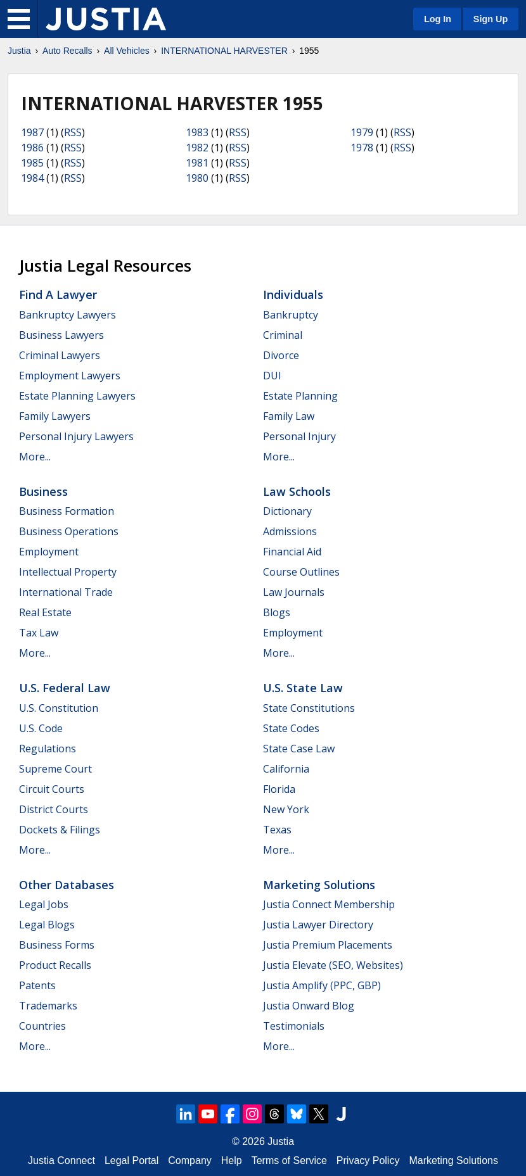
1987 (32, 132)
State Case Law (299, 749)
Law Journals (293, 592)
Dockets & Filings (59, 830)
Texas (277, 830)
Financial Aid (292, 552)
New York (286, 809)
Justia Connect (61, 1160)
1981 (197, 163)
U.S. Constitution (58, 708)
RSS (73, 132)
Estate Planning (300, 396)
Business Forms (56, 945)
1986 (32, 148)
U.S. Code (41, 728)
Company (189, 1160)
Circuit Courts (51, 789)
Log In (437, 19)
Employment (49, 552)
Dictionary (287, 511)
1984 (32, 178)
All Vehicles (127, 51)
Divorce (281, 355)
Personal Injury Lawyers (76, 436)
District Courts (53, 809)
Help (231, 1160)
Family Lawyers (55, 416)
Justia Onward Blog (308, 1006)
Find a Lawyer (58, 294)
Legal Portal (131, 1160)
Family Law (288, 416)
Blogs (276, 612)
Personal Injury (299, 436)
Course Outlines (301, 572)
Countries (42, 1026)
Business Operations (69, 531)
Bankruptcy (290, 315)
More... (35, 457)
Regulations (47, 749)
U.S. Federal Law (64, 687)
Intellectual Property (68, 572)
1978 (361, 148)
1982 (197, 148)
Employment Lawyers (69, 376)
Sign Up (490, 19)
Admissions (290, 531)
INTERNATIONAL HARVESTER (224, 51)
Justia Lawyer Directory (318, 925)
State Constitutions (309, 708)
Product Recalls (55, 965)
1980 (197, 178)
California (286, 769)
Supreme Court (55, 769)
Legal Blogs (47, 925)
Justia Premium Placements (327, 945)
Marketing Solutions (319, 884)
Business (43, 491)
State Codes (291, 728)
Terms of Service (289, 1160)
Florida (279, 789)
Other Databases (66, 884)
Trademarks (48, 1006)
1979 (361, 132)
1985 (32, 163)
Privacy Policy (368, 1160)
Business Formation (66, 511)
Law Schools (297, 491)
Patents (37, 985)
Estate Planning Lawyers (77, 396)
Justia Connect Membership (329, 904)
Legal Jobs (43, 904)
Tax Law (38, 633)
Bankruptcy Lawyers (67, 315)
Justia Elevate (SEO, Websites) (333, 965)
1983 (197, 132)
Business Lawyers (61, 335)
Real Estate (45, 612)
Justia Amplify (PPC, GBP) (322, 985)
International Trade (66, 592)
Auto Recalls (67, 51)
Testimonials (293, 1026)
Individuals (293, 294)
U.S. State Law (303, 687)
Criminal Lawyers (59, 355)
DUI (272, 376)
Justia (19, 51)
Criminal (282, 335)
